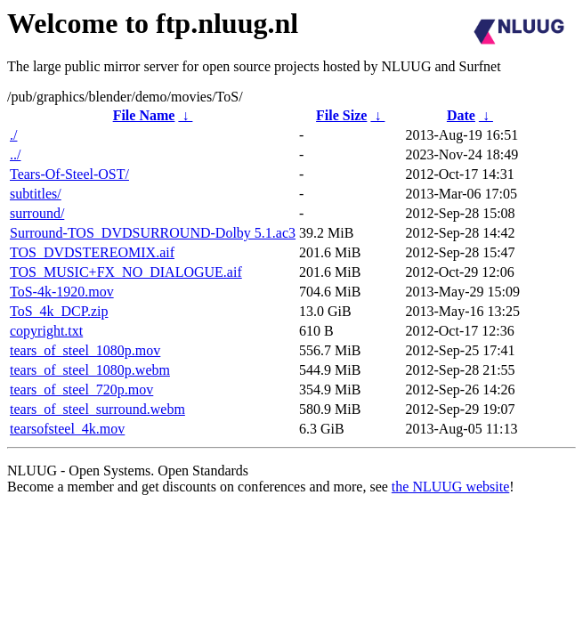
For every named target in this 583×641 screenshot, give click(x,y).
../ (15, 154)
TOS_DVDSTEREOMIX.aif (92, 252)
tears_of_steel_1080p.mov (85, 350)
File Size (341, 115)
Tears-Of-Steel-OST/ (69, 174)
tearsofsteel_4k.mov (67, 428)
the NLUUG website (450, 486)
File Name (144, 115)
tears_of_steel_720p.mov (81, 389)
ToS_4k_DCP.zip (59, 311)
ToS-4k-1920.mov (62, 291)
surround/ (37, 213)
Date (461, 115)
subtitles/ (35, 193)
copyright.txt (46, 330)
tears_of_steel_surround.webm (97, 409)
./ (13, 134)
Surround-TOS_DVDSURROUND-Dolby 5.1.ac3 (153, 232)
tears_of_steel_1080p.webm (90, 369)
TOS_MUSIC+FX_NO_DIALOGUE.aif (126, 272)
